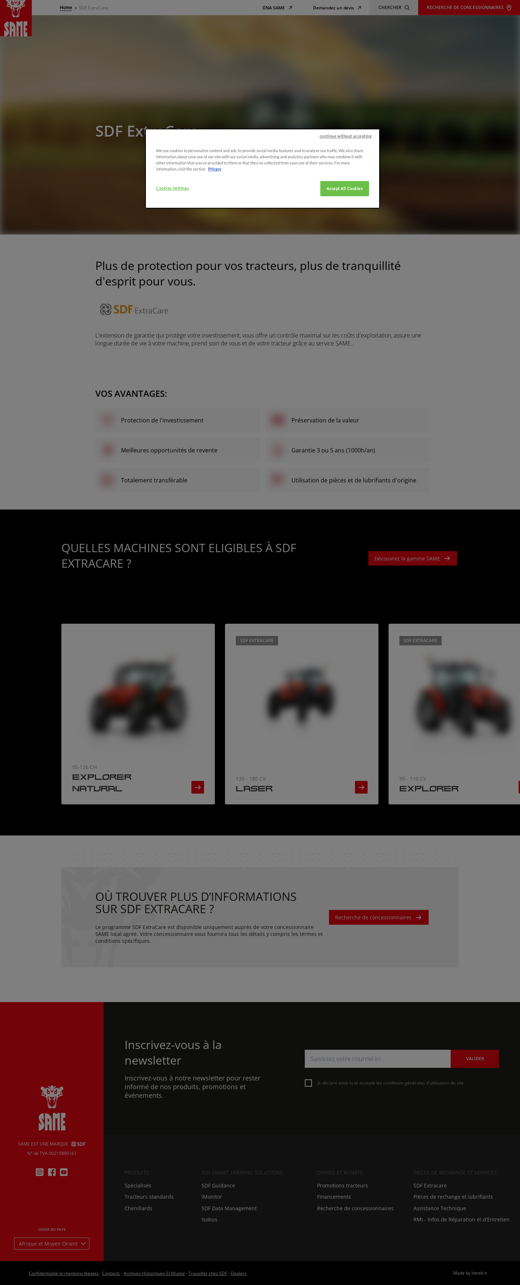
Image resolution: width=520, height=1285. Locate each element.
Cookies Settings (172, 261)
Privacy (214, 242)
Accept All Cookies (344, 262)
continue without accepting (346, 209)
